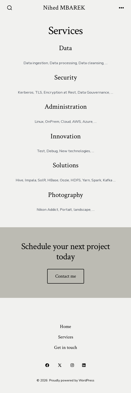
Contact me (65, 276)
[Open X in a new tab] (59, 365)
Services (65, 337)
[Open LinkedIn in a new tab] (83, 365)
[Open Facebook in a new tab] (47, 365)
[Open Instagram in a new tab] (72, 365)
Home (65, 326)
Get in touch (65, 347)
